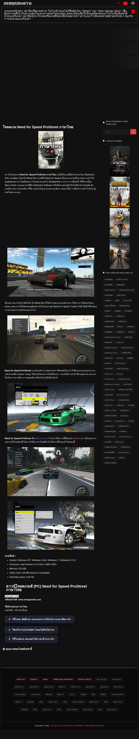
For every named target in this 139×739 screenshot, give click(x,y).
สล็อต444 (56, 695)
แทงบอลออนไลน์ (20, 703)
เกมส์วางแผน (120, 295)
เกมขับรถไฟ (108, 358)
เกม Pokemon (109, 379)
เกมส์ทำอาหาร (124, 410)
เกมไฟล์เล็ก (128, 311)
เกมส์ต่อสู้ (117, 311)
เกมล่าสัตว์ (107, 442)
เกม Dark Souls (123, 452)
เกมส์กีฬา (107, 311)
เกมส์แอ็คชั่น (108, 285)
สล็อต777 (69, 695)
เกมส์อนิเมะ (130, 326)
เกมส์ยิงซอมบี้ (108, 326)
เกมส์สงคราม (120, 316)
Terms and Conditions (62, 679)
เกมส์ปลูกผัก (108, 332)
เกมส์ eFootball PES (125, 389)
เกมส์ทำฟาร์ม (122, 321)
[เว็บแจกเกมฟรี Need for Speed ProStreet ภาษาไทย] (50, 296)
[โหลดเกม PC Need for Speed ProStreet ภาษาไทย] (50, 431)
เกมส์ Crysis (108, 405)
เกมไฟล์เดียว (108, 279)
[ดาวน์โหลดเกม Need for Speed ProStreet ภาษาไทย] (50, 495)
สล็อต (61, 703)
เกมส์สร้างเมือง (109, 321)
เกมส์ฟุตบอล (120, 332)
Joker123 (107, 687)
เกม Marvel (119, 342)
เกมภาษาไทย (127, 300)
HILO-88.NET (105, 679)
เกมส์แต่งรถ (120, 405)
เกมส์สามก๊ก (128, 337)
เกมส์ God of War (110, 410)
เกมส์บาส (121, 458)
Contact (31, 679)
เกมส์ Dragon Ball (124, 379)
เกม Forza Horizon (122, 395)
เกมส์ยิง (116, 300)
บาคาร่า (82, 695)
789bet (94, 695)
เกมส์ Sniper (119, 442)
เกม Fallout (124, 416)
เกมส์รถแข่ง (108, 316)
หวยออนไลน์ (41, 695)
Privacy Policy (86, 679)
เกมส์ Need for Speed (112, 384)
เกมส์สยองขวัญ (124, 306)
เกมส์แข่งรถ (108, 342)
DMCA (43, 679)
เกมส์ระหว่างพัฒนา (110, 463)
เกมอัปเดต (122, 431)
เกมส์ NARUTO (109, 426)
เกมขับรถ (120, 326)
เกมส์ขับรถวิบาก (123, 426)
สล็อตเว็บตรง (121, 679)
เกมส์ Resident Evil (111, 348)
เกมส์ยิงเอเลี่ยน (126, 353)
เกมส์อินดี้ (107, 300)
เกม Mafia (131, 405)
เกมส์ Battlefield (123, 400)
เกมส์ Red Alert (109, 458)
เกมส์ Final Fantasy (111, 353)
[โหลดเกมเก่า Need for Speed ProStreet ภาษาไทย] (50, 363)
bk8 (105, 695)
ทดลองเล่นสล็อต (25, 695)
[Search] (125, 3)
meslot (61, 687)
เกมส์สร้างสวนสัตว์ (110, 416)
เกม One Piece (109, 400)
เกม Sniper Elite (110, 436)
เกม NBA (131, 421)
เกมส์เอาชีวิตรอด (110, 306)
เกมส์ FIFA (119, 358)
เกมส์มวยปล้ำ (108, 368)
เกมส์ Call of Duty (127, 348)
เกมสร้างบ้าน (127, 384)
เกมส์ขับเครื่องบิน (110, 431)
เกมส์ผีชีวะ (130, 358)
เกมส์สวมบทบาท (109, 290)
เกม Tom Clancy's (125, 436)
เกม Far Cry (108, 374)
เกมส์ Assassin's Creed (112, 337)
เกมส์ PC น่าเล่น (121, 279)
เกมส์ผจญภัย (120, 285)
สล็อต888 (49, 703)
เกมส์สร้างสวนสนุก (110, 447)
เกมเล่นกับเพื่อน (109, 452)
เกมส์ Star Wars (120, 363)
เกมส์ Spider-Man (123, 368)
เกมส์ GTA (107, 363)
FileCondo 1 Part (12, 596)
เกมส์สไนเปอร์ (125, 447)
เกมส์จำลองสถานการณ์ (126, 290)
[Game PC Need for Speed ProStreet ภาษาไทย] (50, 549)
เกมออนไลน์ (108, 395)
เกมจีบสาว (131, 332)
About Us (16, 679)
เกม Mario (107, 421)
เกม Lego (119, 374)
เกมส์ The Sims (109, 389)
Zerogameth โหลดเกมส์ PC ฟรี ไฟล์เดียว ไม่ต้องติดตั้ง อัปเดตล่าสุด (77, 734)
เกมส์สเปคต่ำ (108, 295)
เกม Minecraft (119, 421)
